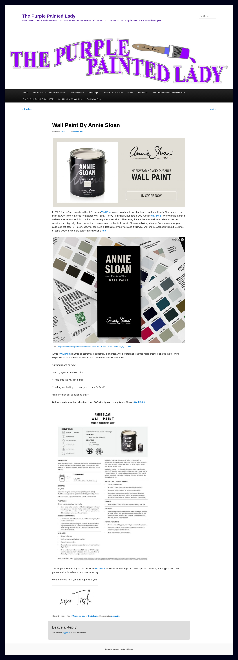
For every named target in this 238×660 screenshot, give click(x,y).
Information (143, 92)
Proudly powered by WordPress (119, 649)
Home (25, 92)
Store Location (77, 92)
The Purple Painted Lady (48, 15)
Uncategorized (78, 616)
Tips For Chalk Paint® (113, 92)
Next (213, 109)
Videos (130, 92)
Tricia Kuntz (78, 132)
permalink (115, 616)
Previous (27, 109)
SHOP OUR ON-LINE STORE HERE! (49, 92)
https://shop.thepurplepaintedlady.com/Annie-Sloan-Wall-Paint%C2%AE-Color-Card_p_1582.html (94, 347)
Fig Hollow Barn (94, 99)
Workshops (93, 92)
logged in (66, 632)
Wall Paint (106, 212)
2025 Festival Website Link (70, 99)
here (104, 230)
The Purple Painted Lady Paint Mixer (169, 92)
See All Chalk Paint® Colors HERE (38, 99)
